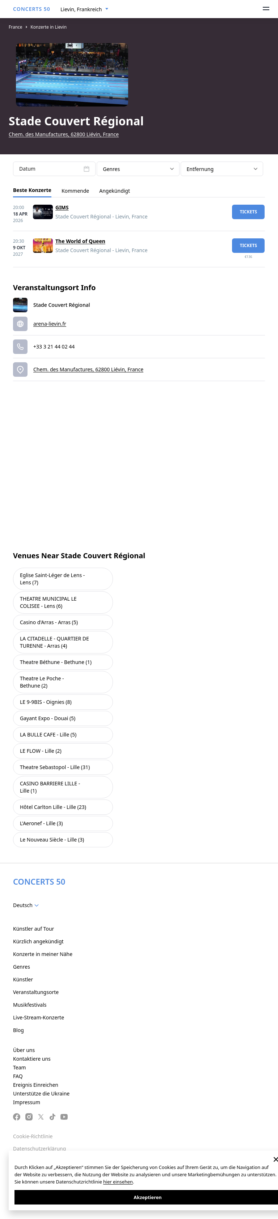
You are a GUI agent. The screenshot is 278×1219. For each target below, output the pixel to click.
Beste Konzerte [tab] (32, 190)
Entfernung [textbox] (200, 169)
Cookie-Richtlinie (32, 1136)
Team (19, 1067)
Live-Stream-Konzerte (38, 1017)
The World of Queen (80, 241)
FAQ (18, 1076)
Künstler (23, 979)
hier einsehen (118, 1181)
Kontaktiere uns (32, 1058)
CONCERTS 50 (31, 8)
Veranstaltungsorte (36, 992)
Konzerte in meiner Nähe (42, 954)
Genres (21, 966)
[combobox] (84, 9)
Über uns (24, 1050)
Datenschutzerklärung (39, 1148)
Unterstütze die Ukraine (41, 1093)
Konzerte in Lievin (48, 27)
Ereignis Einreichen (35, 1084)
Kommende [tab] (75, 190)
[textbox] (27, 905)
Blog (18, 1030)
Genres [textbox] (111, 169)
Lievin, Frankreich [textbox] (81, 9)
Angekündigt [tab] (114, 190)
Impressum (26, 1102)
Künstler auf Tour (33, 928)
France (15, 27)
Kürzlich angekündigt (38, 941)
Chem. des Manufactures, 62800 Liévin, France (64, 134)
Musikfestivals (30, 1004)
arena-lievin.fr (49, 323)
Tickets (248, 212)
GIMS (62, 207)
